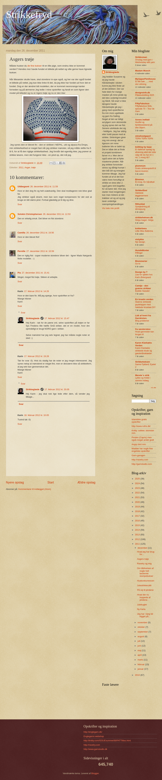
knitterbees (141, 228)
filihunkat (140, 204)
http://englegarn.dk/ (93, 732)
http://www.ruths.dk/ (141, 426)
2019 (137, 506)
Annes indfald (142, 119)
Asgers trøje (143, 559)
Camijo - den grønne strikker (143, 287)
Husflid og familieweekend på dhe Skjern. (143, 125)
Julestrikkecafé (144, 585)
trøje (33, 167)
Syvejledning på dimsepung (142, 207)
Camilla (21, 232)
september (143, 631)
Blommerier (141, 261)
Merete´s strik (142, 375)
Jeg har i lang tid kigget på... (145, 615)
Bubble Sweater (142, 291)
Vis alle (153, 387)
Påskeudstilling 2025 (144, 95)
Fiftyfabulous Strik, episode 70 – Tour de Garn (144, 109)
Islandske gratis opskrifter (139, 420)
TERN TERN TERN (144, 138)
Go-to (137, 264)
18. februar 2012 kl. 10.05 (36, 415)
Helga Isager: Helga (144, 220)
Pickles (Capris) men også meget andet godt (143, 438)
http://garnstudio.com (142, 464)
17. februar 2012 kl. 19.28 (36, 356)
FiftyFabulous (142, 103)
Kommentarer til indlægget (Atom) (34, 489)
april (140, 655)
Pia (19, 272)
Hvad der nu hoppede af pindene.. (143, 597)
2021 (137, 497)
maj (140, 650)
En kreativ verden (144, 299)
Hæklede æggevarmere (141, 194)
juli (139, 641)
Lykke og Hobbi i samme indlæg (142, 379)
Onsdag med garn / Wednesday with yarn (145, 61)
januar (141, 669)
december (143, 548)
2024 (137, 483)
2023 (137, 488)
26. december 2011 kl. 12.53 (57, 214)
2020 (137, 502)
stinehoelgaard (143, 136)
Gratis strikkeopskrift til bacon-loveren (145, 169)
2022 (137, 492)
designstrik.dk (142, 92)
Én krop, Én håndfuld (144, 182)
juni (140, 645)
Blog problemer (142, 321)
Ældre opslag (86, 482)
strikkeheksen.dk (144, 217)
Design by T (141, 272)
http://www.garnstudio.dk (95, 749)
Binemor (139, 179)
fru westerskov (143, 329)
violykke (139, 239)
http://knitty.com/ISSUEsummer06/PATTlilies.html (107, 740)
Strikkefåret (141, 190)
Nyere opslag (15, 482)
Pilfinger (139, 253)
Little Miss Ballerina (144, 231)
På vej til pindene (145, 590)
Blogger (95, 773)
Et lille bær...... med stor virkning (144, 82)
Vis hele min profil (110, 208)
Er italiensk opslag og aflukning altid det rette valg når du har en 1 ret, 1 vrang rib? (145, 153)
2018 (137, 511)
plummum (140, 166)
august (141, 636)
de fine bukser (34, 65)
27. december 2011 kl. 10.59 (40, 251)
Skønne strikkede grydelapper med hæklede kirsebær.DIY (145, 304)
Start (50, 482)
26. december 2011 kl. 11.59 (44, 186)
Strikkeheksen (142, 362)
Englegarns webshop (94, 736)
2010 (137, 675)
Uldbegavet (23, 186)
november (143, 622)
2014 (137, 530)
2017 (137, 516)
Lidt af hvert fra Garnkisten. (143, 316)
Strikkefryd (29, 14)
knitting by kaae (143, 147)
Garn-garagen (138, 455)
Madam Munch (142, 70)
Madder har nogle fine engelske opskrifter (142, 449)
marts (141, 659)
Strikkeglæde (32, 318)
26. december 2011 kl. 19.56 (40, 232)
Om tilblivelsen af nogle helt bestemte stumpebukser (145, 572)
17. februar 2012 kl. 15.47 (57, 318)
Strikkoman (141, 57)
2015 (137, 525)
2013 (137, 534)
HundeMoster (142, 250)
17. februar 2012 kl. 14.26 (36, 291)
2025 (137, 478)
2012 (137, 539)
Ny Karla (141, 609)
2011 (21, 167)
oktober (141, 627)
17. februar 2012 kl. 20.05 (57, 389)
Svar (20, 204)
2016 (137, 520)
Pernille (21, 251)
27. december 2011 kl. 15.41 (35, 272)
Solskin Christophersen (30, 214)
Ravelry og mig (144, 563)
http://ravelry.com (140, 459)
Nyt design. (140, 242)
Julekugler (142, 604)
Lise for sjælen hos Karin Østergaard (144, 276)
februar (141, 664)
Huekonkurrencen (145, 580)
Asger (27, 167)
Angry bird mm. (139, 444)
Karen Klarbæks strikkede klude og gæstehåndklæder (143, 351)
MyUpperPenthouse (145, 79)
